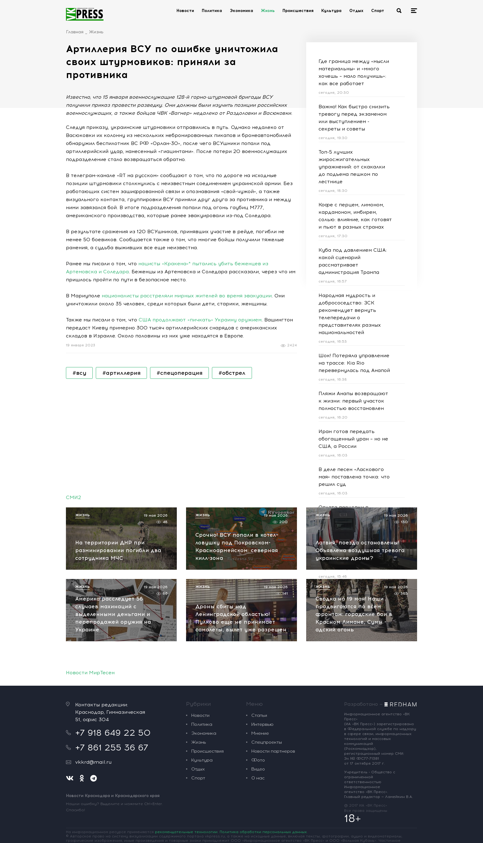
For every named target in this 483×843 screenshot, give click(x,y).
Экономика (241, 10)
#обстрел (232, 373)
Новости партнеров (273, 751)
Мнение (260, 733)
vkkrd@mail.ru (93, 762)
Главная (74, 32)
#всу (79, 373)
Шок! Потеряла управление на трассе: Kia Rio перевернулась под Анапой (354, 363)
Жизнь (268, 10)
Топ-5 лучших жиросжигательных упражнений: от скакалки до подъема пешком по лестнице (352, 166)
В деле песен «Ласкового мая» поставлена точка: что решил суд (354, 476)
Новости (185, 10)
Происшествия (298, 10)
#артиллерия (121, 373)
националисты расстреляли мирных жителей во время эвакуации (187, 296)
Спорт (377, 10)
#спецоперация (179, 373)
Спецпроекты (266, 742)
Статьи (259, 715)
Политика (212, 10)
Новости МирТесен (90, 673)
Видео (258, 769)
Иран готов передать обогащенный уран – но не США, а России (353, 438)
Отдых (356, 10)
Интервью (262, 724)
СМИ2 (73, 497)
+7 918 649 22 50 (113, 732)
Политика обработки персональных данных (263, 832)
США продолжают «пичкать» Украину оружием (200, 320)
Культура (331, 10)
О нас (258, 778)
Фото (258, 760)
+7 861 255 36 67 (111, 747)
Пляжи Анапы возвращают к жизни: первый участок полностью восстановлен (353, 401)
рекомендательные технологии (186, 832)
